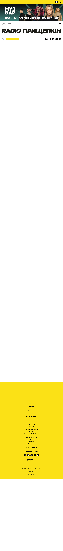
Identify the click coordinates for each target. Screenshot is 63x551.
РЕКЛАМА (31, 513)
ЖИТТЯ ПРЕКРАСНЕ (31, 500)
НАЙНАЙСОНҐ (31, 497)
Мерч (31, 512)
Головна (31, 479)
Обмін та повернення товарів (32, 538)
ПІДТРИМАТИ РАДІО (31, 524)
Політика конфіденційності (16, 538)
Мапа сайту (31, 483)
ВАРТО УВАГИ (31, 498)
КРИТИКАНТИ (31, 495)
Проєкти (31, 493)
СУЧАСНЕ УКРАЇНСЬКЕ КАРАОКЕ (31, 505)
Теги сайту (31, 481)
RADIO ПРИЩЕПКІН (31, 519)
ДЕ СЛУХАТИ (31, 515)
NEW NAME (31, 504)
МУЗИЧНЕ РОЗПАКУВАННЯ (31, 502)
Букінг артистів (31, 510)
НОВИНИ (31, 487)
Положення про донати (47, 538)
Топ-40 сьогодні (31, 489)
